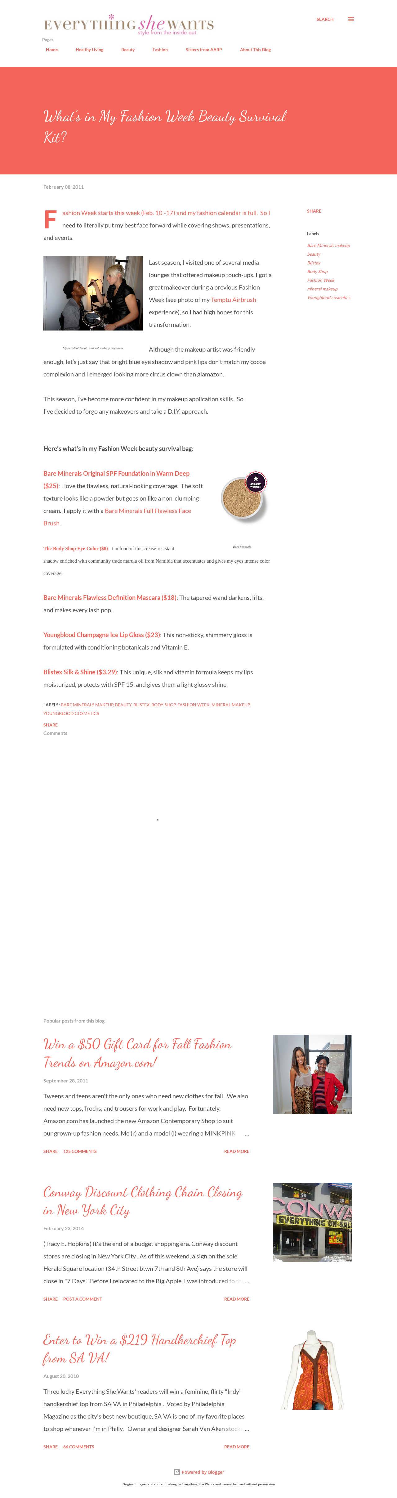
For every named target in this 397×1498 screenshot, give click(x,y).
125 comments (80, 1151)
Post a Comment (82, 1299)
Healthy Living (86, 49)
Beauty (124, 49)
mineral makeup (322, 288)
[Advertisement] (148, 940)
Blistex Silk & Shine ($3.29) (80, 672)
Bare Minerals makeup (328, 245)
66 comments (78, 1446)
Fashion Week (320, 280)
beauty (313, 254)
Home (48, 49)
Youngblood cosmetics (328, 297)
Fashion (156, 49)
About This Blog (251, 49)
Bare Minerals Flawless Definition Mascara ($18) (109, 597)
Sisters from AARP (200, 49)
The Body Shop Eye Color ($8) (75, 548)
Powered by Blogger (198, 1472)
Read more (236, 1151)
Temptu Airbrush (233, 299)
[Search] (325, 19)
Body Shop (317, 271)
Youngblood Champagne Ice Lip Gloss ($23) (101, 634)
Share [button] (314, 211)
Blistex (313, 262)
